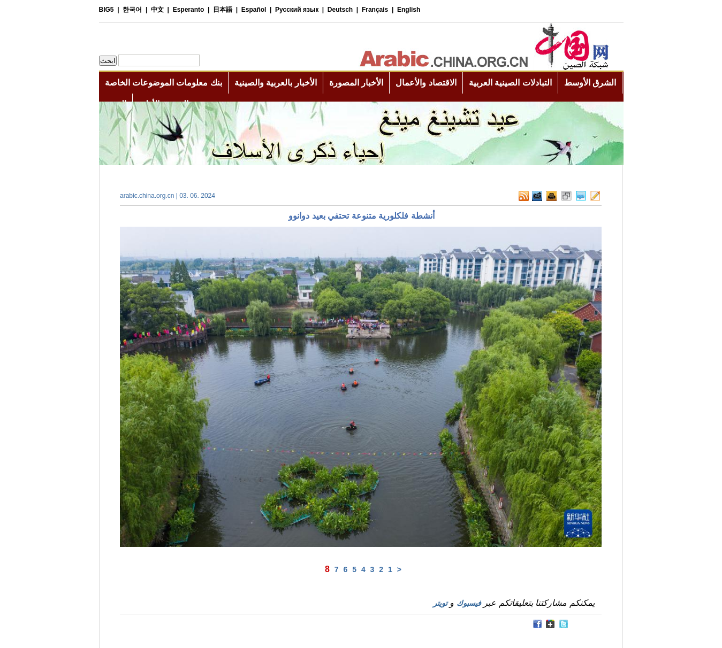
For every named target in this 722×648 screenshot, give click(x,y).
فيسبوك (469, 603)
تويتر (440, 603)
